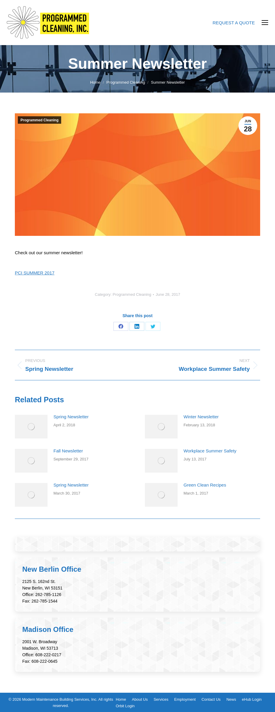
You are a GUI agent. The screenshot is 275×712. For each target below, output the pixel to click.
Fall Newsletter (68, 450)
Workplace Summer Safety (210, 450)
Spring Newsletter (70, 416)
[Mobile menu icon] (265, 22)
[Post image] (31, 426)
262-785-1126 (48, 594)
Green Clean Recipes (205, 484)
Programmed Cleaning (39, 120)
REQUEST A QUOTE (234, 22)
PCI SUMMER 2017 (34, 272)
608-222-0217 (48, 654)
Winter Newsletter (201, 416)
